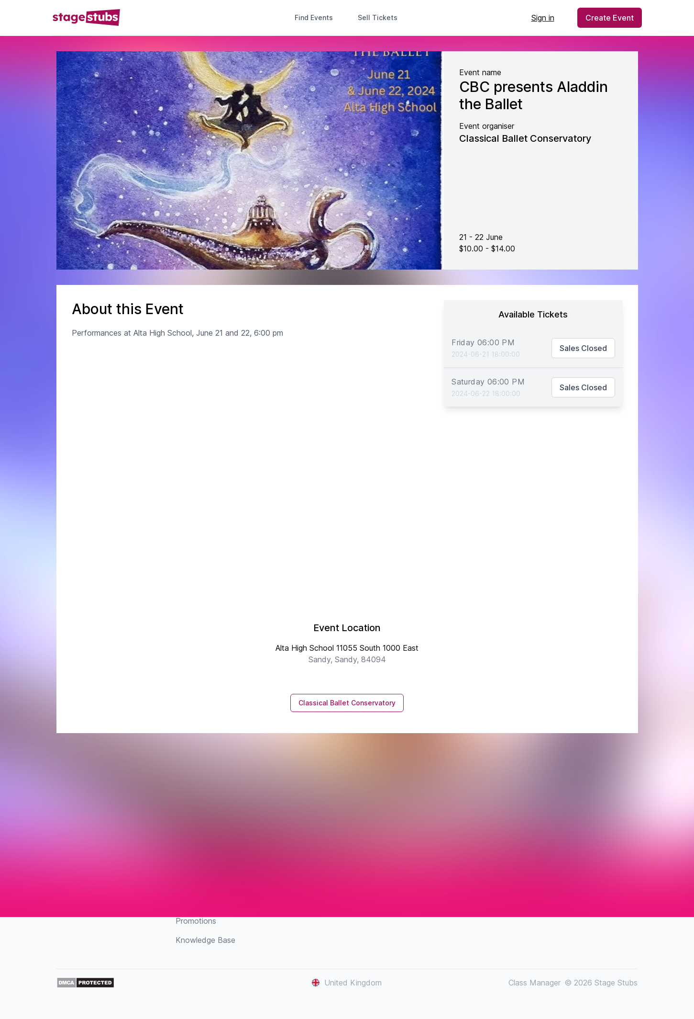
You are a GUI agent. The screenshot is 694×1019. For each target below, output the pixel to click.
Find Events (314, 17)
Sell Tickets (381, 17)
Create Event (609, 18)
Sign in (542, 18)
